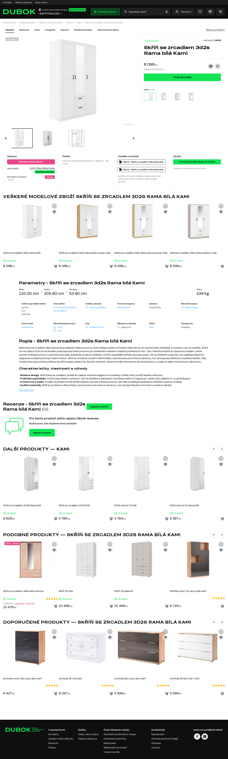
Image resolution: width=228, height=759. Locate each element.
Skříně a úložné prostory (51, 23)
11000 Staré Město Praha (42, 158)
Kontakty (7, 2)
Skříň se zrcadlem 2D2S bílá (74, 494)
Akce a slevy (41, 2)
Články (52, 736)
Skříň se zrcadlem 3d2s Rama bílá (21, 242)
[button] (5, 133)
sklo (59, 320)
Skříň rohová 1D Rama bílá (184, 494)
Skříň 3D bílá (66, 580)
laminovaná (123, 297)
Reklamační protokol (115, 736)
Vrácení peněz (112, 740)
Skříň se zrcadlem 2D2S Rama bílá (22, 494)
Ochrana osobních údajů (164, 727)
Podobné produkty (83, 30)
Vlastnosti (24, 30)
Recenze (53, 731)
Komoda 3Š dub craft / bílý (185, 667)
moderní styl (96, 316)
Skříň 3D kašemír (124, 580)
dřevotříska (191, 297)
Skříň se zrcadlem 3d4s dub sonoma (23, 580)
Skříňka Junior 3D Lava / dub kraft (188, 580)
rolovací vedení (97, 297)
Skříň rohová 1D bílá (126, 494)
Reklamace (110, 731)
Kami (79, 23)
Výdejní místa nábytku (60, 727)
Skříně (70, 23)
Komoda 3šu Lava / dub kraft (130, 667)
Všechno (10, 30)
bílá (151, 316)
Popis (37, 30)
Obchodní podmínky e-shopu (120, 722)
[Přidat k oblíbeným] (218, 66)
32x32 (222, 755)
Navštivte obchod (77, 10)
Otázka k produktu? (215, 30)
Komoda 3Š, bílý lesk (70, 667)
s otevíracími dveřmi (64, 297)
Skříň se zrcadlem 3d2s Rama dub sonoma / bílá (141, 242)
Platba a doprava (23, 2)
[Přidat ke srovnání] (211, 66)
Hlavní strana (9, 23)
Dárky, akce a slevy (88, 722)
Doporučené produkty (108, 30)
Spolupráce (157, 722)
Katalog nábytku (105, 12)
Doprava (64, 30)
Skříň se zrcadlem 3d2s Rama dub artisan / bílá (85, 242)
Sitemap (156, 731)
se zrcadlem (60, 300)
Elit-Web (176, 756)
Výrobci (155, 736)
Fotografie (50, 30)
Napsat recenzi (99, 396)
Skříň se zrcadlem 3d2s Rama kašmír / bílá (193, 242)
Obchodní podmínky (115, 727)
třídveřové (27, 316)
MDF (60, 316)
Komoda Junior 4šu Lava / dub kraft (22, 667)
